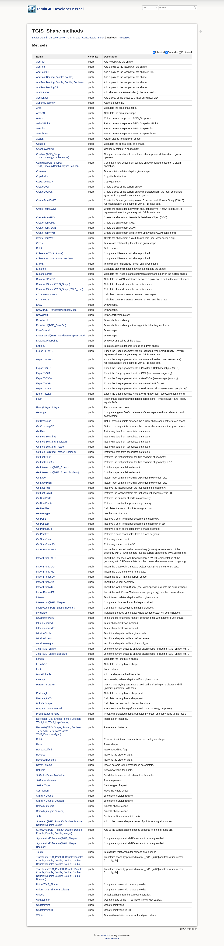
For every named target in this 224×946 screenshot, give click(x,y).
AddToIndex (42, 92)
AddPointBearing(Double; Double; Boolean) (59, 82)
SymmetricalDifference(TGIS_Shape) (56, 838)
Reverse (40, 754)
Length (40, 658)
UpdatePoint (43, 905)
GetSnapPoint (43, 539)
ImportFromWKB (45, 587)
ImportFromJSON (45, 576)
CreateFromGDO (45, 217)
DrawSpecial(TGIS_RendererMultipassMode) (60, 335)
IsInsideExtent (44, 638)
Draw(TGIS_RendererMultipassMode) (56, 309)
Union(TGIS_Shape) (47, 884)
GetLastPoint (43, 487)
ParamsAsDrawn (45, 684)
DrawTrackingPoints (47, 340)
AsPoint (40, 128)
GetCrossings (43, 421)
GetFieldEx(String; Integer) (50, 446)
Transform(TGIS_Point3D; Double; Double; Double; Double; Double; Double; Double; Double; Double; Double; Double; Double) (59, 860)
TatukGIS (105, 935)
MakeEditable (43, 674)
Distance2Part (44, 273)
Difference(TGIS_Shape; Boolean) (55, 258)
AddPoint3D (42, 72)
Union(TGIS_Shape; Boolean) (52, 889)
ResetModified (44, 749)
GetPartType (43, 513)
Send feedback (112, 938)
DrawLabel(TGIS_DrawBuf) (51, 325)
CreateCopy (42, 186)
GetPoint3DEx (44, 528)
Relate (39, 739)
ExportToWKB (43, 388)
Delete (39, 248)
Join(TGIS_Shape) (46, 648)
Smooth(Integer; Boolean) (50, 811)
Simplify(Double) (45, 795)
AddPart (40, 61)
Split (38, 816)
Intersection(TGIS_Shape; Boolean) (55, 607)
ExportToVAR (43, 383)
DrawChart (42, 315)
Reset (39, 744)
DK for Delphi (39, 37)
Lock (38, 669)
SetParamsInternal (46, 780)
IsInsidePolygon (45, 643)
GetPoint (41, 518)
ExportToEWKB (44, 351)
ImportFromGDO (45, 566)
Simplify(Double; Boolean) (50, 800)
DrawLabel (42, 320)
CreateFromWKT (45, 238)
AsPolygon (42, 133)
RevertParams (44, 765)
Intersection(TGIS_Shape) (50, 602)
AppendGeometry (45, 102)
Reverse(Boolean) (46, 759)
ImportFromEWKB (46, 549)
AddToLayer (42, 97)
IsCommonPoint (45, 617)
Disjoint (40, 263)
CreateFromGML (45, 222)
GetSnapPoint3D (45, 544)
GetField (41, 431)
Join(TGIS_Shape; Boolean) (51, 653)
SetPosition (42, 790)
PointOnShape (44, 703)
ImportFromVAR (45, 582)
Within (39, 915)
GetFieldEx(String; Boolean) (51, 441)
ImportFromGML (45, 571)
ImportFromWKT (45, 592)
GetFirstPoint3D (45, 462)
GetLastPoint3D (45, 493)
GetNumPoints (44, 503)
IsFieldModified (44, 623)
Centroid (41, 143)
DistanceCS (42, 299)
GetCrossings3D (45, 426)
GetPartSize (42, 508)
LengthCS (41, 664)
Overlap (40, 679)
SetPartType (43, 785)
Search (195, 7)
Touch (39, 852)
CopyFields (42, 176)
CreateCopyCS (44, 191)
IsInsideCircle (43, 633)
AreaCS (40, 113)
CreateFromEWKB (46, 200)
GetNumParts (43, 498)
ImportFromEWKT (46, 558)
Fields (101, 37)
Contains (41, 171)
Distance (41, 268)
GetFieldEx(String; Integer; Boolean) (56, 452)
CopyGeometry (44, 181)
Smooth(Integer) (45, 806)
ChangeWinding (45, 149)
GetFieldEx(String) (46, 436)
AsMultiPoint (43, 123)
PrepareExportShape (47, 713)
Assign (40, 138)
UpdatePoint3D (44, 910)
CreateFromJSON (46, 227)
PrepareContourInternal (49, 708)
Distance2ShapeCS (47, 294)
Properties (124, 37)
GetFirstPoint (43, 457)
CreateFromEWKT (46, 208)
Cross (39, 243)
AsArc (39, 118)
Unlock (40, 894)
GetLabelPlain (44, 482)
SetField (40, 770)
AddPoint (41, 66)
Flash (39, 398)
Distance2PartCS (45, 279)
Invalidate (41, 612)
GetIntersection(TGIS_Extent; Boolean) (57, 472)
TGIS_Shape (73, 37)
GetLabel (41, 477)
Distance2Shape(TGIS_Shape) (53, 284)
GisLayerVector (57, 37)
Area (38, 107)
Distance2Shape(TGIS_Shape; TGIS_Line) (59, 289)
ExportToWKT (43, 393)
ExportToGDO (43, 368)
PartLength (42, 693)
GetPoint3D (42, 523)
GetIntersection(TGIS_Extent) (52, 467)
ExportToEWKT (44, 359)
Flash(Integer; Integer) (48, 407)
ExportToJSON (44, 378)
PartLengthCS (44, 698)
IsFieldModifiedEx (46, 628)
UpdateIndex (43, 899)
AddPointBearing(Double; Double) (54, 77)
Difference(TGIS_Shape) (49, 253)
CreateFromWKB (45, 232)
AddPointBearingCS (47, 87)
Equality (40, 345)
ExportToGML (43, 373)
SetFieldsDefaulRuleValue (50, 775)
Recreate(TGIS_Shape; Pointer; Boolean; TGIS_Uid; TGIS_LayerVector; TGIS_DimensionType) (58, 731)
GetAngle (41, 412)
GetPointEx (42, 534)
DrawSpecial (43, 330)
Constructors (89, 37)
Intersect (41, 597)
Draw (39, 304)
